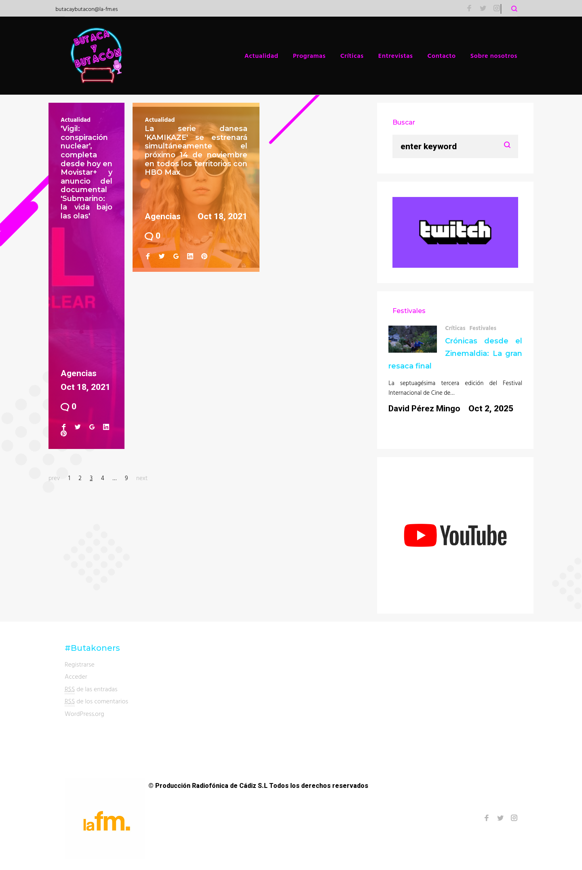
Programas (309, 55)
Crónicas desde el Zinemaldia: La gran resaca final (455, 353)
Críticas (352, 55)
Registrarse (80, 664)
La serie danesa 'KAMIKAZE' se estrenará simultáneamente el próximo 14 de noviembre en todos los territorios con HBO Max (196, 150)
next (142, 478)
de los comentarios (96, 701)
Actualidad (261, 55)
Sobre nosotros (493, 55)
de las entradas (91, 689)
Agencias (79, 373)
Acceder (76, 676)
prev (54, 478)
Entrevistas (395, 55)
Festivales (482, 327)
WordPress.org (84, 713)
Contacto (442, 55)
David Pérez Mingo (424, 408)
